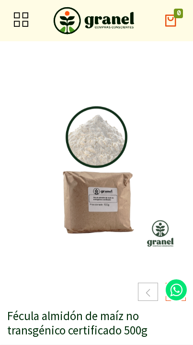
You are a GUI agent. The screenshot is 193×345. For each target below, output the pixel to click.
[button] (170, 20)
